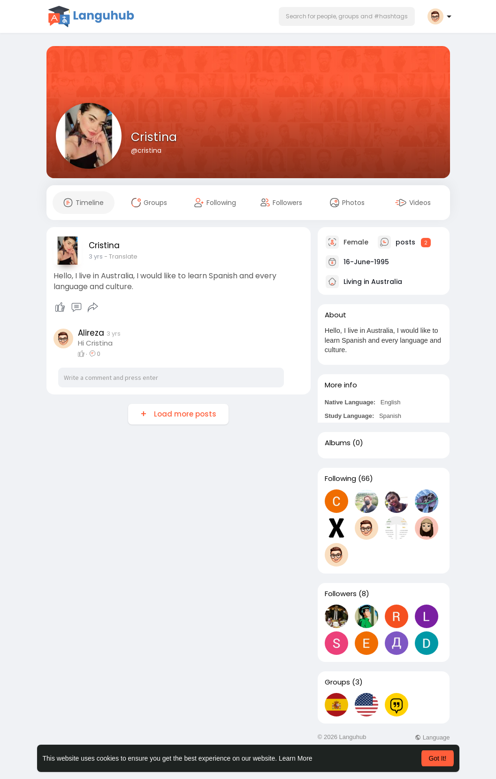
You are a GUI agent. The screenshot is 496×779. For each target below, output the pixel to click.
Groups (337, 682)
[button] (347, 16)
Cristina (154, 137)
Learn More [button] (296, 758)
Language (432, 737)
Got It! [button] (437, 758)
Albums (338, 443)
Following (340, 478)
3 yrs (96, 256)
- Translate (120, 256)
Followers (341, 594)
